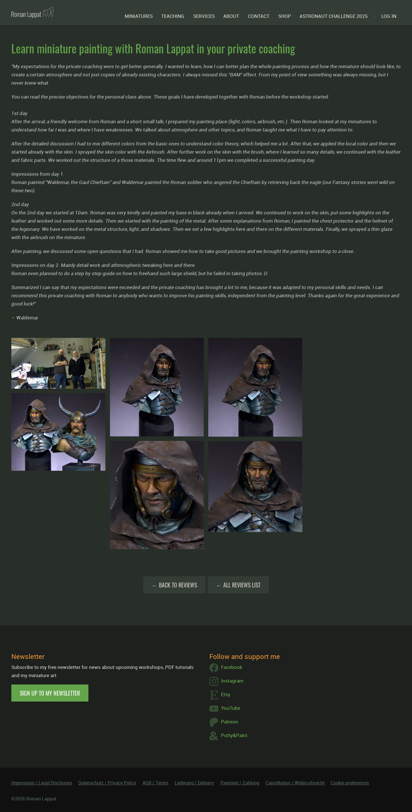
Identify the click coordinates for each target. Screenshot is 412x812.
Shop (284, 16)
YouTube (224, 708)
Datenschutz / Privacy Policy (107, 783)
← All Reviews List (238, 585)
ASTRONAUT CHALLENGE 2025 (334, 16)
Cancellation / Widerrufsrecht (295, 783)
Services (204, 16)
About (231, 16)
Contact (258, 16)
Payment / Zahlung (239, 783)
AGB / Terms (155, 783)
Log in (388, 16)
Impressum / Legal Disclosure (41, 783)
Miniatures (139, 16)
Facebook (225, 667)
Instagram (226, 681)
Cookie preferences (350, 783)
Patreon (223, 722)
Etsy (219, 695)
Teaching (172, 16)
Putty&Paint (228, 735)
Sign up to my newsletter (50, 693)
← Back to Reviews (174, 585)
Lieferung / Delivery (194, 783)
